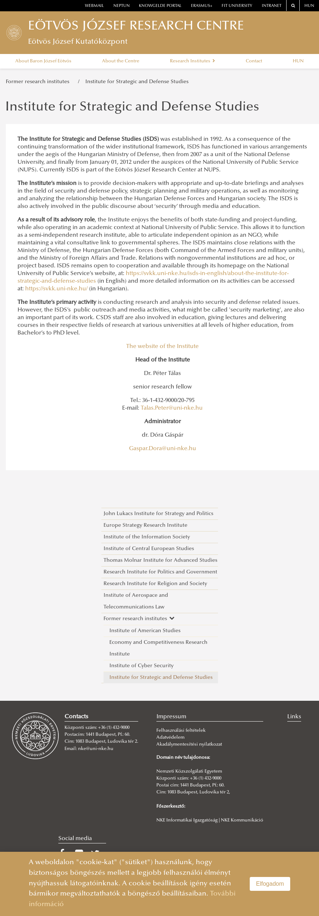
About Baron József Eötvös (43, 61)
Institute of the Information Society (147, 537)
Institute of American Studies (144, 631)
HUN (309, 6)
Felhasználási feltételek (181, 730)
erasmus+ (202, 6)
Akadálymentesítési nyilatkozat (189, 744)
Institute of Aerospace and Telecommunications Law (136, 601)
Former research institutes (39, 82)
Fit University (237, 6)
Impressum (171, 717)
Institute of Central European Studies (149, 549)
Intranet (271, 6)
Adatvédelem (170, 737)
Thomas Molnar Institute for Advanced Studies (160, 560)
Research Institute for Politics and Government (160, 572)
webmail (94, 6)
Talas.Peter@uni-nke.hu (172, 408)
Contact (254, 61)
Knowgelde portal (160, 6)
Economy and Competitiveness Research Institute (158, 648)
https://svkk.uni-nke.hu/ (56, 289)
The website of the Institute (162, 346)
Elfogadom (270, 884)
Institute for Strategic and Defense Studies (136, 82)
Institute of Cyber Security (141, 666)
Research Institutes (192, 61)
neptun (121, 6)
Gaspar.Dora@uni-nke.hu (162, 449)
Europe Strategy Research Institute (145, 525)
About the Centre (120, 61)
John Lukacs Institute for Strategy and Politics (158, 514)
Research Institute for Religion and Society (155, 584)
